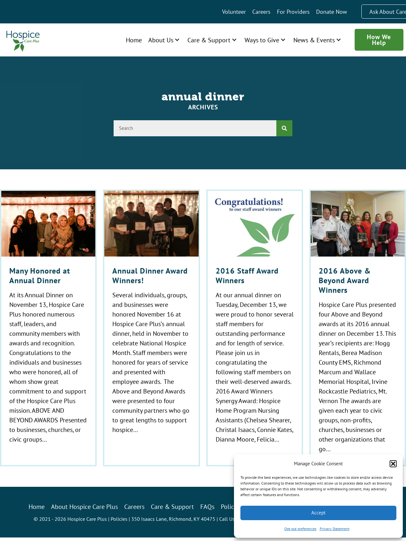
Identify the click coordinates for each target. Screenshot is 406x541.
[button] (393, 464)
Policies (119, 519)
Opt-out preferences (300, 528)
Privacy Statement (335, 528)
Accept (318, 513)
